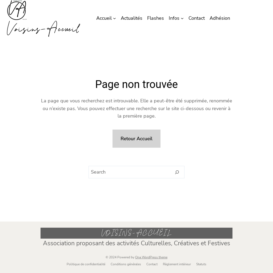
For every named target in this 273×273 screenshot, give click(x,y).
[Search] (177, 172)
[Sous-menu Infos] (182, 18)
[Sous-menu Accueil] (114, 18)
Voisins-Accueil (43, 29)
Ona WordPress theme (151, 257)
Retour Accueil (136, 138)
